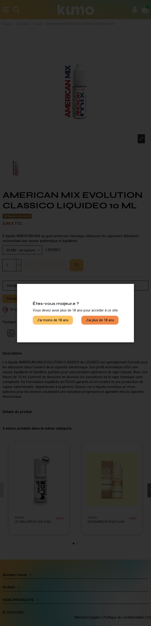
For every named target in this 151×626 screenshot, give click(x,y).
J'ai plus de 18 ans (100, 320)
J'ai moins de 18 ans (52, 320)
